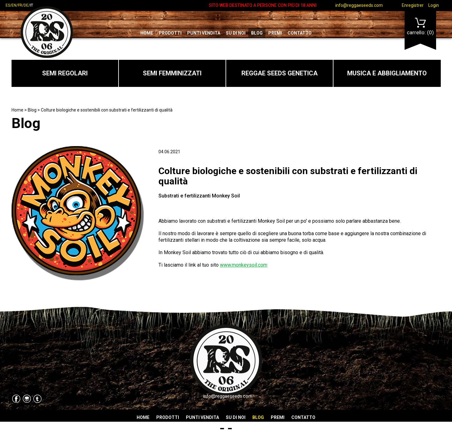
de (26, 5)
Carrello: (420, 27)
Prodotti (170, 33)
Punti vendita (203, 33)
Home (146, 33)
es (8, 5)
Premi (275, 33)
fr (20, 5)
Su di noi (235, 33)
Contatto (300, 33)
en (14, 5)
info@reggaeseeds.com (359, 5)
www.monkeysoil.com (243, 265)
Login (433, 5)
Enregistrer (413, 5)
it (31, 5)
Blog (257, 33)
